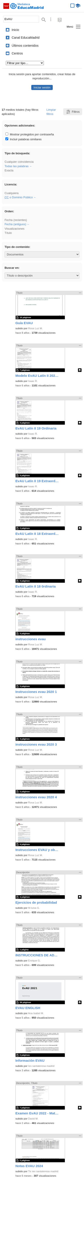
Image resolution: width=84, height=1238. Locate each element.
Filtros (73, 111)
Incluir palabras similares (23, 139)
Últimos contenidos (25, 45)
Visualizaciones (14, 228)
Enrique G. (34, 960)
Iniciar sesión (42, 87)
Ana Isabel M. (36, 1013)
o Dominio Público (18, 197)
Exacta (8, 170)
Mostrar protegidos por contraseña (29, 134)
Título (8, 233)
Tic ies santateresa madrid (43, 1171)
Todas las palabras (16, 166)
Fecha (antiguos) (15, 224)
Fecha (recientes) (15, 220)
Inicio (15, 30)
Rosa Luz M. (35, 328)
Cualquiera (11, 193)
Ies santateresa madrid (41, 1066)
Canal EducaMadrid (26, 37)
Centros (17, 53)
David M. (33, 1118)
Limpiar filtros (51, 112)
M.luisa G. (34, 908)
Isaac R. (33, 381)
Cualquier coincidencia (19, 161)
